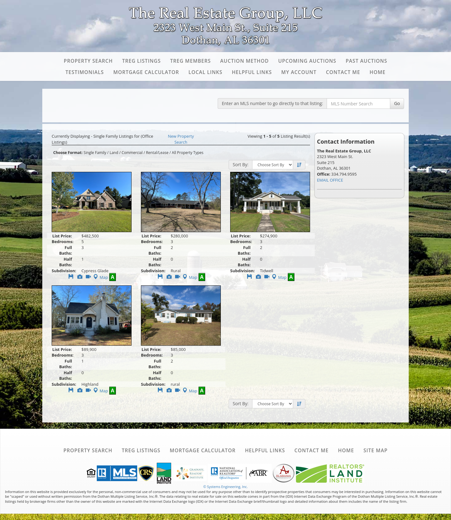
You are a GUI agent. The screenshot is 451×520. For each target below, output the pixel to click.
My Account (299, 72)
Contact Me (343, 72)
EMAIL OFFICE (330, 180)
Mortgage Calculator (146, 72)
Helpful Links (252, 72)
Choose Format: (68, 152)
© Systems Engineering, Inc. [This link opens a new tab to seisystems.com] (225, 486)
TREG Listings (141, 60)
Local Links (205, 72)
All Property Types (188, 152)
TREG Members (190, 60)
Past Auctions (366, 60)
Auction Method (244, 60)
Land (114, 152)
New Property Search (181, 139)
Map (100, 277)
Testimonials (84, 72)
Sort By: (240, 164)
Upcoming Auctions (307, 60)
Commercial (132, 152)
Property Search (88, 60)
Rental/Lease (157, 152)
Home (378, 72)
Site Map (375, 450)
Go (397, 103)
